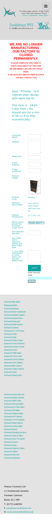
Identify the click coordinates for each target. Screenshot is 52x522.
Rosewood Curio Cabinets (13, 363)
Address (15, 142)
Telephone (16, 156)
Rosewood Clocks (10, 350)
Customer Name (16, 136)
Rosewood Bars (10, 305)
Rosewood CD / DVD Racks (14, 331)
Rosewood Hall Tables (12, 410)
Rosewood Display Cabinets (14, 398)
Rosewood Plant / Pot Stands (14, 439)
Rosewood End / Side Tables (14, 407)
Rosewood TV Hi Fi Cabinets (14, 420)
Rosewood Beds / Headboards (15, 312)
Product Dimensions (17, 216)
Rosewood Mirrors (10, 429)
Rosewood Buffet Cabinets (13, 324)
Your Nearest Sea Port (18, 232)
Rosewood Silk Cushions (13, 366)
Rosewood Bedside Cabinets (14, 315)
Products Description (17, 204)
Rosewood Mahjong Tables (13, 413)
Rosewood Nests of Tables (13, 436)
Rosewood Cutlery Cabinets (14, 369)
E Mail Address (15, 164)
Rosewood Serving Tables (13, 426)
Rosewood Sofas (10, 337)
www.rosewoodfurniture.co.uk (20, 511)
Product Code (15, 198)
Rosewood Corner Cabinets (14, 359)
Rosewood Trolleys (10, 451)
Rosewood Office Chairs (12, 401)
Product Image (15, 177)
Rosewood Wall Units (11, 455)
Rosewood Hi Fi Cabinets (13, 416)
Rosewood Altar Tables (12, 302)
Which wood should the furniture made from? (17, 225)
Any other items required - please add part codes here (17, 242)
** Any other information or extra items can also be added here (17, 256)
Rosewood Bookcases (12, 321)
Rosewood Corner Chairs (13, 356)
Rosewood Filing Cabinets (13, 423)
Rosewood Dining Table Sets (14, 394)
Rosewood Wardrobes (12, 458)
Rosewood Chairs (10, 334)
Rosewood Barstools (11, 309)
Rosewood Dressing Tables (13, 404)
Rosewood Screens (11, 442)
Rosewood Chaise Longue (13, 340)
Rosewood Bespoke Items (13, 318)
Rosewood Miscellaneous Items (15, 432)
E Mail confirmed (16, 170)
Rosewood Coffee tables (12, 353)
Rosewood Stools (10, 445)
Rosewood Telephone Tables (14, 448)
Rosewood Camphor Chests (14, 347)
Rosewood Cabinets (11, 328)
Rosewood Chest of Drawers (14, 343)
